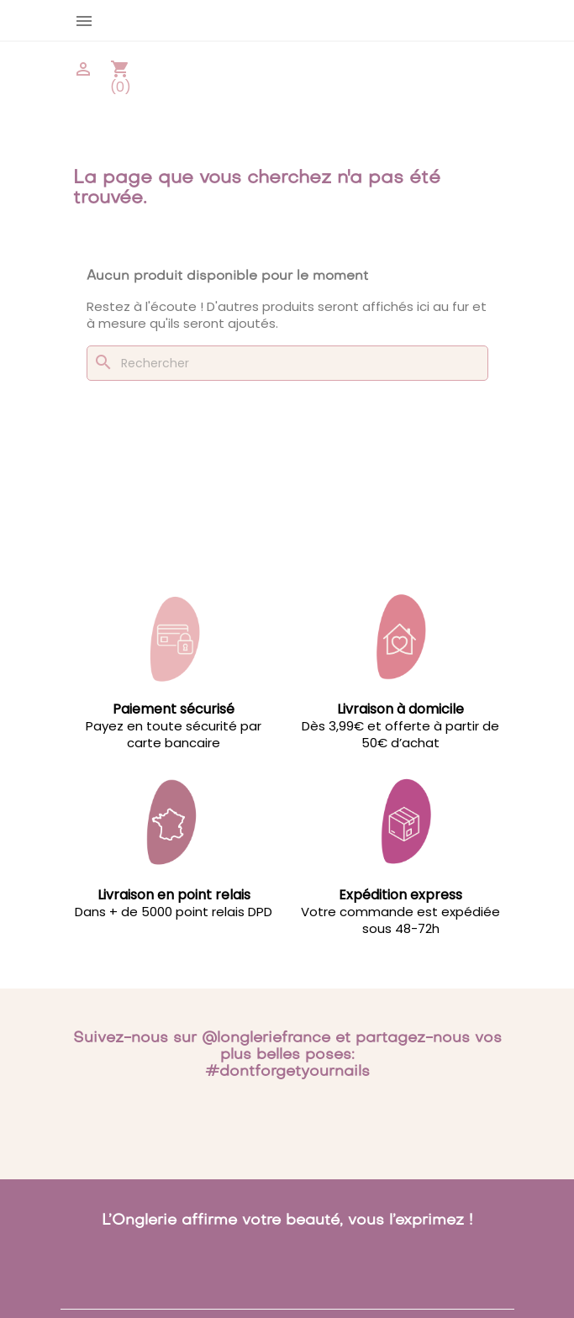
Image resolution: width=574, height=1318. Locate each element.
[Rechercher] (287, 363)
